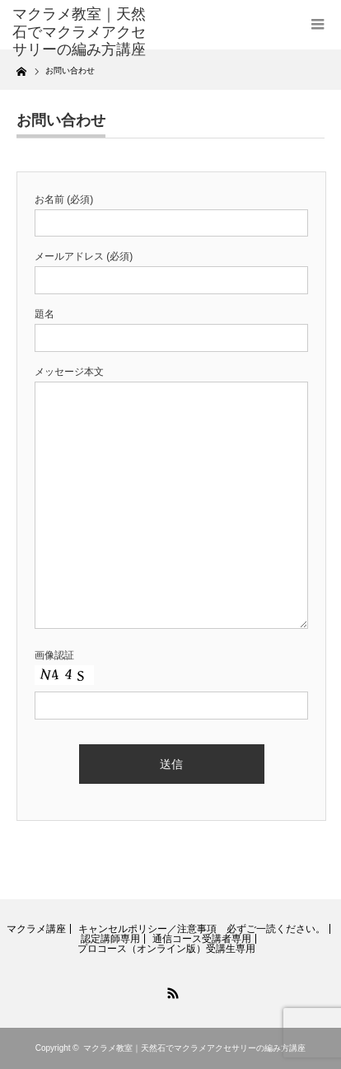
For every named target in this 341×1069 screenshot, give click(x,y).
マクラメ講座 (36, 929)
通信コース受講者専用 (201, 939)
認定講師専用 (110, 939)
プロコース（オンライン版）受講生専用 (166, 949)
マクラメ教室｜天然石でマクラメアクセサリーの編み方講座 (79, 32)
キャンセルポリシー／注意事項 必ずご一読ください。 (201, 929)
